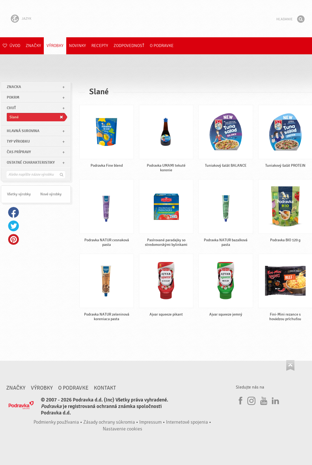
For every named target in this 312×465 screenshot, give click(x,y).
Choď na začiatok (290, 365)
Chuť (11, 108)
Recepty (99, 45)
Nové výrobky (51, 194)
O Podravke (162, 45)
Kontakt (105, 388)
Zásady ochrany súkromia (109, 422)
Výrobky (55, 45)
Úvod (11, 45)
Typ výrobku (18, 141)
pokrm (13, 97)
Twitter (13, 225)
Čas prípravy (19, 152)
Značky (33, 45)
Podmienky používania (56, 422)
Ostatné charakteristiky (31, 162)
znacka (14, 87)
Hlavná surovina (23, 131)
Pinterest (13, 239)
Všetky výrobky (19, 194)
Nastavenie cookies (122, 429)
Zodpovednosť (129, 45)
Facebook (13, 212)
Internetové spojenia (187, 422)
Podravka (156, 18)
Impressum (150, 422)
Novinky (77, 45)
